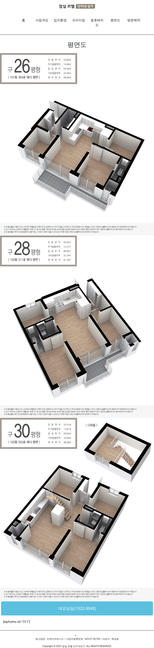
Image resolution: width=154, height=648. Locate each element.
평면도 (115, 20)
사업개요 (41, 20)
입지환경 (60, 20)
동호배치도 (97, 22)
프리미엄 (78, 20)
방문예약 (133, 20)
